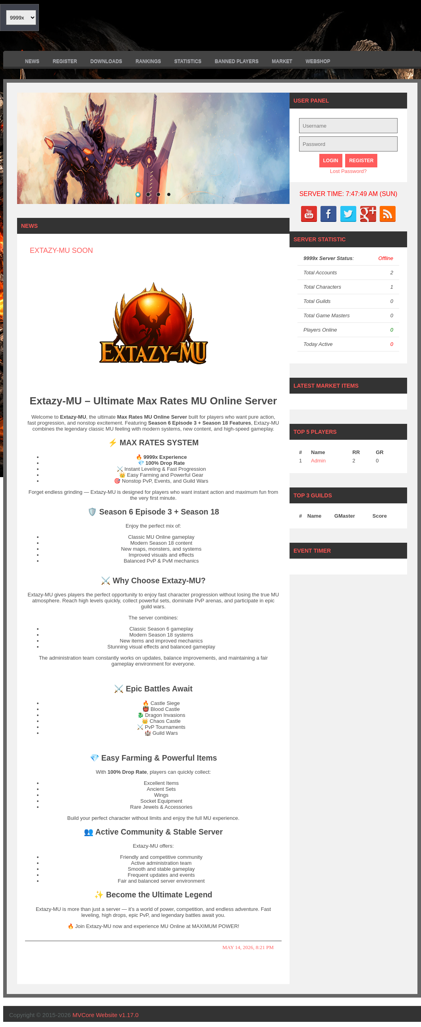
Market (282, 61)
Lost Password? (348, 171)
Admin (318, 461)
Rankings (148, 61)
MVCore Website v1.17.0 (106, 1014)
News (32, 61)
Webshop (318, 61)
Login (330, 160)
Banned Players (237, 61)
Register (65, 61)
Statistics (187, 61)
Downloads (106, 61)
